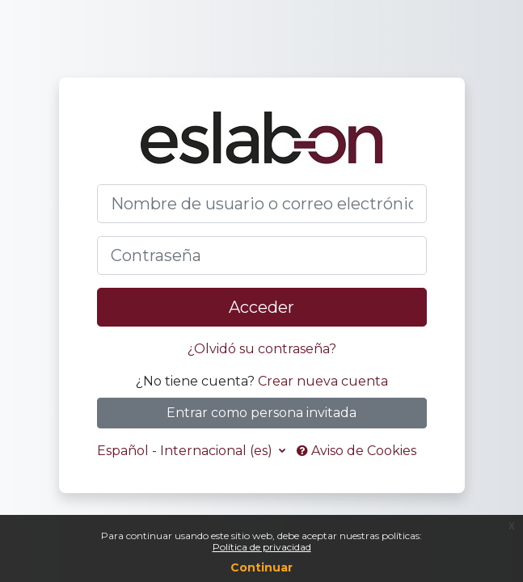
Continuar (261, 567)
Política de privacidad (262, 547)
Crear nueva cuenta (323, 381)
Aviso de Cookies (356, 450)
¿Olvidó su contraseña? (262, 348)
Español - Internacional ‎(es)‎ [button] (186, 450)
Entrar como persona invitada (261, 412)
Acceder (261, 307)
